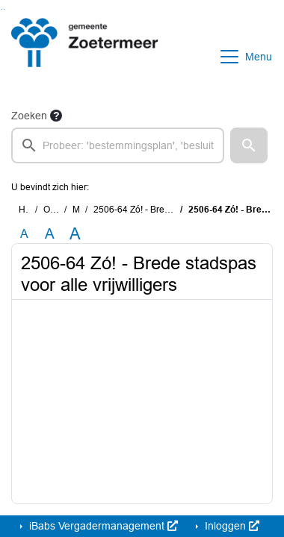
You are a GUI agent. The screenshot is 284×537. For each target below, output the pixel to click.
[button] (249, 145)
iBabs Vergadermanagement (102, 526)
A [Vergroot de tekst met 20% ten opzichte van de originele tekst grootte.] (50, 234)
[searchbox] (117, 145)
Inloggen (230, 526)
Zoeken (29, 116)
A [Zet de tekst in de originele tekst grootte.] (24, 233)
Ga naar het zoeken (1, 9)
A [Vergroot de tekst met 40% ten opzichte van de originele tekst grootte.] (75, 234)
